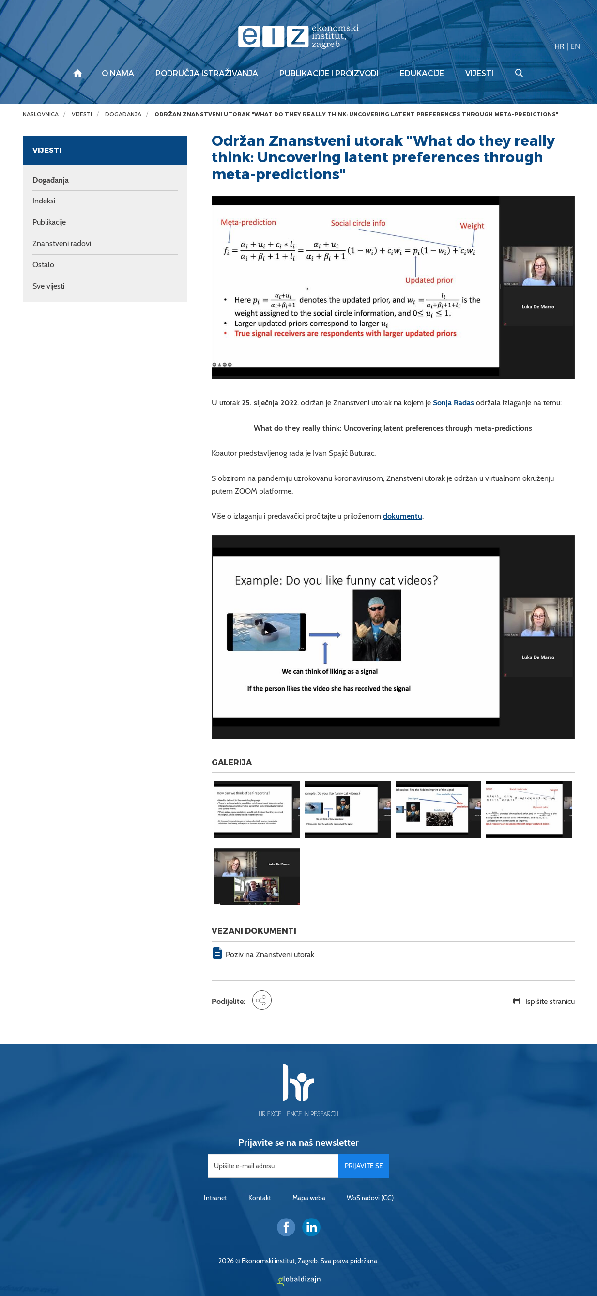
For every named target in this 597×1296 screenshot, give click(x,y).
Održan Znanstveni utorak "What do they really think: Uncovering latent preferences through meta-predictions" (356, 114)
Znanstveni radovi (61, 243)
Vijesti (479, 73)
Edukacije (422, 73)
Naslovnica (41, 114)
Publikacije (49, 222)
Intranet (215, 1197)
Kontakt (259, 1197)
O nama (118, 73)
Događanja (123, 114)
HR (559, 46)
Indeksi (43, 200)
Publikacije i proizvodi (329, 73)
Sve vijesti (48, 286)
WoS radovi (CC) (370, 1197)
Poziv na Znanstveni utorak (270, 954)
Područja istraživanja (206, 73)
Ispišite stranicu (550, 1001)
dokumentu (402, 516)
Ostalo (43, 264)
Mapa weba (308, 1197)
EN (575, 46)
